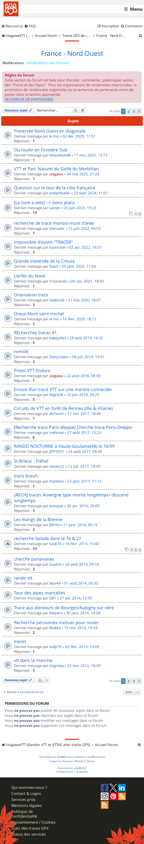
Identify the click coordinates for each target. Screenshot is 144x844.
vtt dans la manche (33, 660)
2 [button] (128, 111)
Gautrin (55, 564)
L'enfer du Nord (29, 276)
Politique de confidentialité (24, 813)
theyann (56, 612)
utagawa (56, 174)
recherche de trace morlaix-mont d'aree (54, 223)
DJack (53, 266)
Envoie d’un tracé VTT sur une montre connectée (63, 389)
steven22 (56, 466)
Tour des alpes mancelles (39, 593)
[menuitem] (30, 26)
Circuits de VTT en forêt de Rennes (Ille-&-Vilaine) (63, 408)
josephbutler (59, 192)
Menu (136, 9)
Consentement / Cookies (33, 822)
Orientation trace (31, 295)
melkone (56, 432)
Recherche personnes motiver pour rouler (56, 622)
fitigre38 (56, 394)
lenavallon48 (60, 155)
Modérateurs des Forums (48, 62)
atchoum (56, 413)
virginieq (56, 665)
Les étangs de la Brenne (38, 519)
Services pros (23, 799)
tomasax (56, 505)
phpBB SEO (80, 768)
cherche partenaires (34, 559)
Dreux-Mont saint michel (39, 313)
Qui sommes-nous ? (29, 787)
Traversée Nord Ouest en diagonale (49, 131)
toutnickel (57, 247)
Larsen (54, 207)
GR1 (52, 598)
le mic (54, 136)
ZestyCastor (59, 356)
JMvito (54, 524)
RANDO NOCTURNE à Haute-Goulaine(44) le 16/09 (64, 446)
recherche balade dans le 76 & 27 (47, 538)
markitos (56, 481)
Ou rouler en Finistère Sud (40, 150)
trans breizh (26, 476)
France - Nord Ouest (72, 53)
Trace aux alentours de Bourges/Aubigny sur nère (64, 607)
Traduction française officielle (66, 761)
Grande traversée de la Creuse (44, 261)
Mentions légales (26, 805)
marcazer (57, 228)
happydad (57, 337)
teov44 (55, 583)
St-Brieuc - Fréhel (31, 461)
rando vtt (23, 578)
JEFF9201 (57, 451)
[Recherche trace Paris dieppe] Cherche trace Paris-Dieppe (73, 427)
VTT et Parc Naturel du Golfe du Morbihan (56, 169)
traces (20, 641)
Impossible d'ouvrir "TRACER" (43, 242)
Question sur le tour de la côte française (54, 187)
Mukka (54, 627)
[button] (139, 111)
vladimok (57, 300)
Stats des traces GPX (29, 828)
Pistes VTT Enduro (32, 370)
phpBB (60, 756)
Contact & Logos (26, 793)
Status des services (28, 834)
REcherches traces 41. (36, 332)
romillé (21, 351)
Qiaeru (91, 761)
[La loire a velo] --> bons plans (44, 202)
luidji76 (55, 543)
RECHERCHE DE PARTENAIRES (29, 99)
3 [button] (134, 111)
